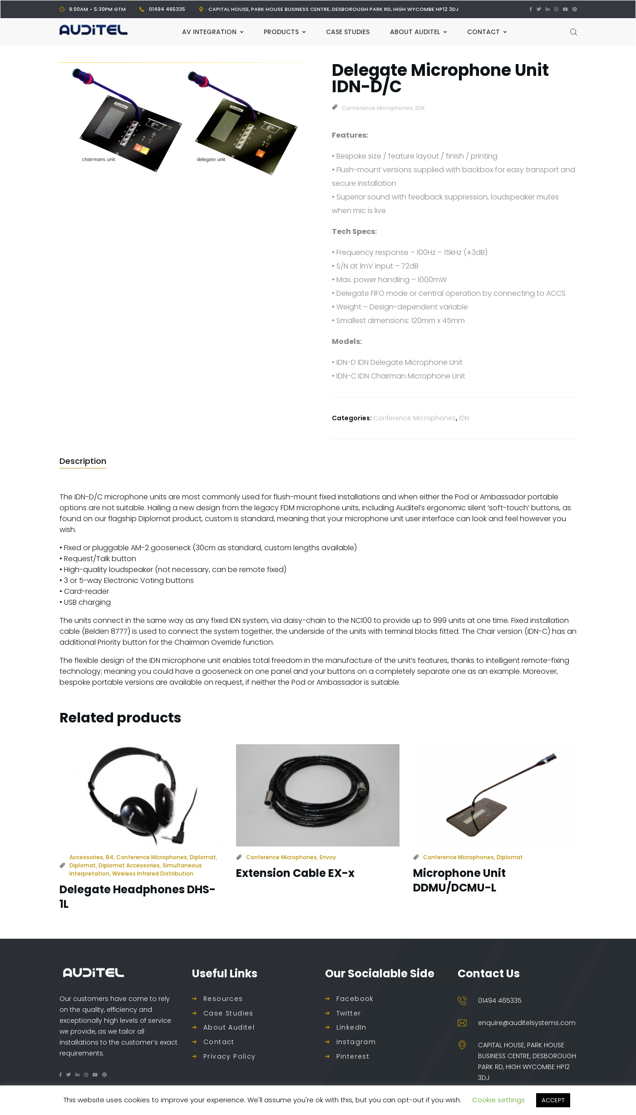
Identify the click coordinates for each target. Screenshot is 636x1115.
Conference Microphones (377, 108)
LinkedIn (351, 1027)
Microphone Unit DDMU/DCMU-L (459, 880)
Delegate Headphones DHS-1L (137, 896)
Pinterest (353, 1056)
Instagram (356, 1042)
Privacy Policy (229, 1056)
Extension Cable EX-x (295, 873)
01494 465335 (167, 9)
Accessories (86, 857)
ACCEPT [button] (553, 1100)
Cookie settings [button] (498, 1100)
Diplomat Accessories (129, 865)
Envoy (328, 857)
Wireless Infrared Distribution (152, 873)
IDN (419, 108)
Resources (223, 999)
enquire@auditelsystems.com (527, 1022)
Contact (219, 1042)
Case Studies (228, 1013)
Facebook (355, 999)
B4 (109, 857)
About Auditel (229, 1027)
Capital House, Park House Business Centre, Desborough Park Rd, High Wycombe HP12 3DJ (333, 9)
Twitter (348, 1013)
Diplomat (203, 857)
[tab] (82, 461)
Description (82, 461)
